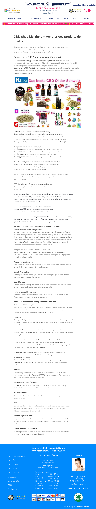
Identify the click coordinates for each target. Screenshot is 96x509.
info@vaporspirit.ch (78, 484)
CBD (40, 455)
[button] (87, 10)
